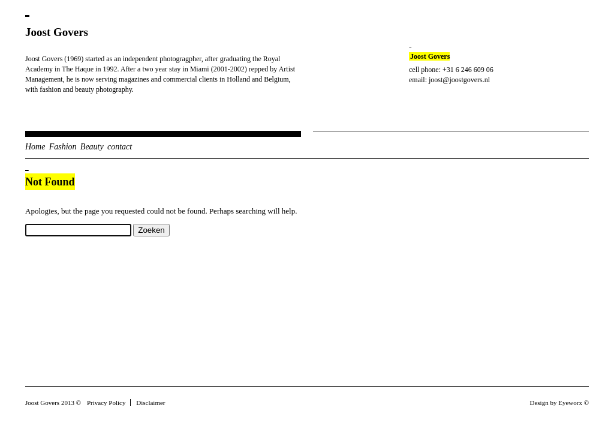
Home (35, 146)
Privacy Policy (106, 402)
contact (119, 146)
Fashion (63, 146)
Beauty (92, 146)
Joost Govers (56, 32)
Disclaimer (150, 402)
